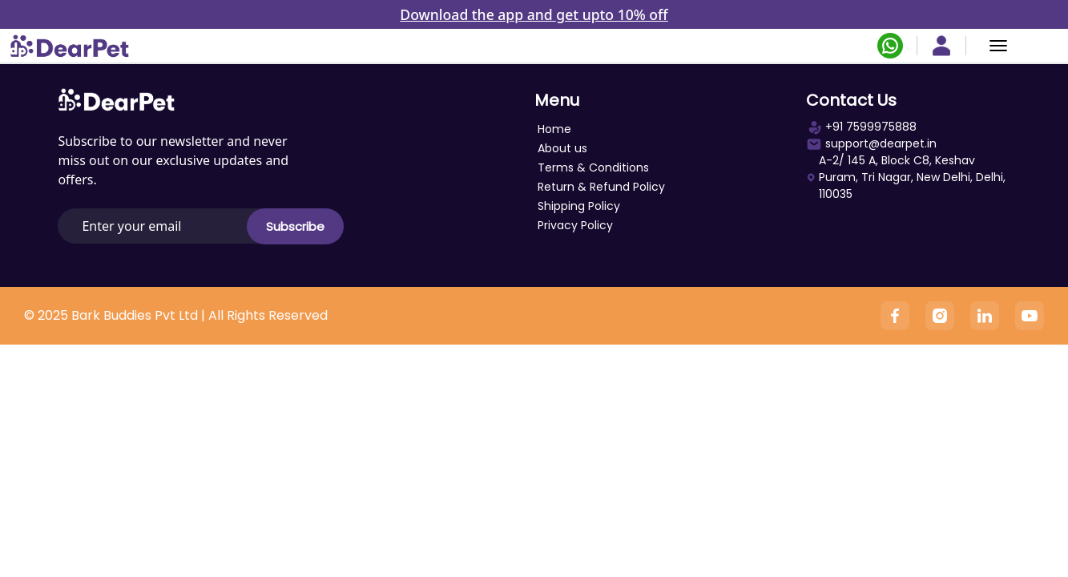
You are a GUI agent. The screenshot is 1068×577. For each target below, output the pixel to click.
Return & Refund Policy (601, 187)
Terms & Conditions (593, 167)
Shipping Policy (579, 206)
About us (562, 148)
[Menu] (998, 46)
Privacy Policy (575, 225)
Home (554, 129)
